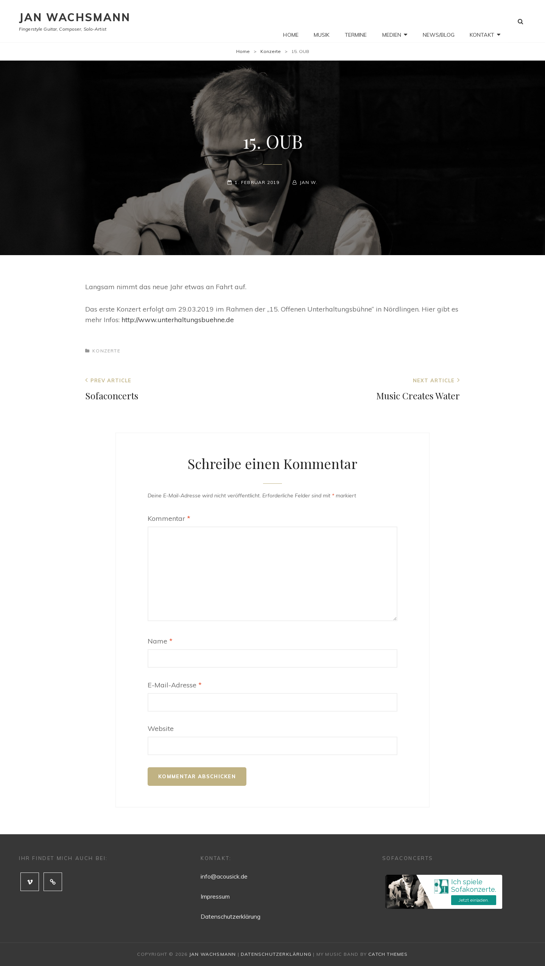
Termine (356, 21)
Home (291, 21)
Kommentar (169, 518)
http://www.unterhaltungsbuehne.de (177, 319)
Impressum (215, 896)
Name (160, 641)
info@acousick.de (224, 876)
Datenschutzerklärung (230, 916)
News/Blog (439, 21)
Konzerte (270, 51)
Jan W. (309, 182)
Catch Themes (388, 954)
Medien (392, 21)
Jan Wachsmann (74, 17)
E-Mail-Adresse (175, 685)
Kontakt (482, 21)
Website (161, 728)
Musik (322, 21)
